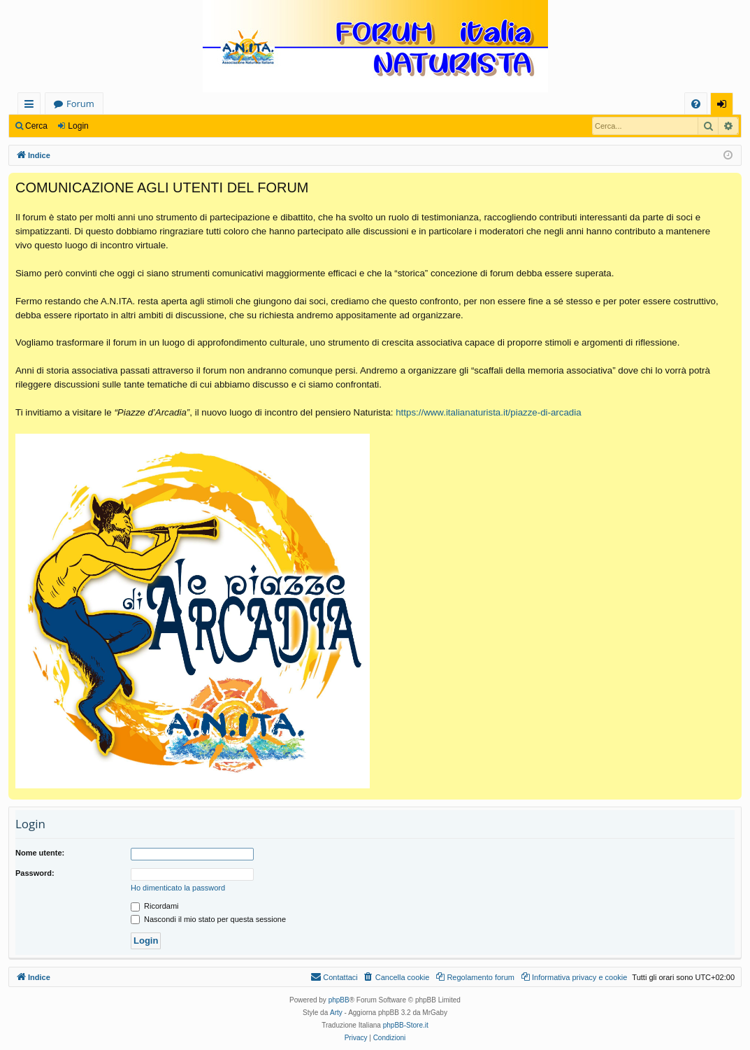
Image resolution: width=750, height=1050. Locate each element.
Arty (336, 1012)
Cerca (36, 126)
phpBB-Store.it (405, 1025)
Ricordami (155, 906)
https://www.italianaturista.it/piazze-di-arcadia (488, 412)
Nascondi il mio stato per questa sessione (208, 919)
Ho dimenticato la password (178, 888)
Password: (35, 873)
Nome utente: (39, 853)
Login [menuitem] (724, 106)
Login (78, 126)
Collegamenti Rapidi (32, 106)
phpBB (339, 1000)
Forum (80, 103)
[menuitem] (696, 104)
